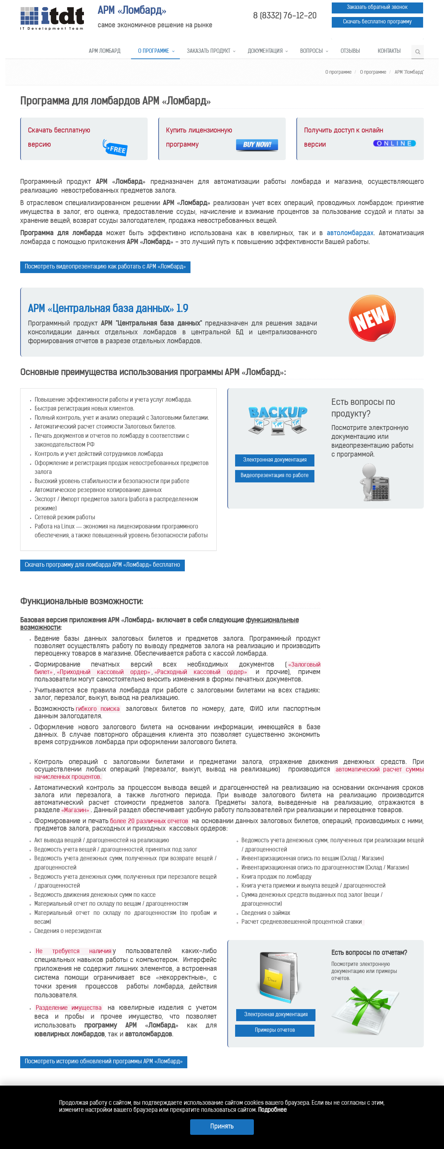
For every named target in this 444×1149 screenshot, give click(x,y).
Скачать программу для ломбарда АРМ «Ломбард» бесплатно (102, 565)
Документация (265, 51)
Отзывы (350, 51)
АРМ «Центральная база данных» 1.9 (108, 310)
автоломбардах (350, 233)
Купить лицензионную (199, 131)
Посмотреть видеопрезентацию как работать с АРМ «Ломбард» (105, 267)
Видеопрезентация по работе (275, 476)
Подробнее (272, 1110)
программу (182, 145)
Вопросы (311, 51)
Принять (222, 1126)
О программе (153, 51)
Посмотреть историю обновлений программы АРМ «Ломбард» (104, 1062)
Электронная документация (275, 460)
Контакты (389, 51)
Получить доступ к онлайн (343, 131)
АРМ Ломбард (104, 51)
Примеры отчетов (275, 1030)
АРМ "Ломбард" (409, 72)
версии (315, 145)
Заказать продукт (208, 51)
